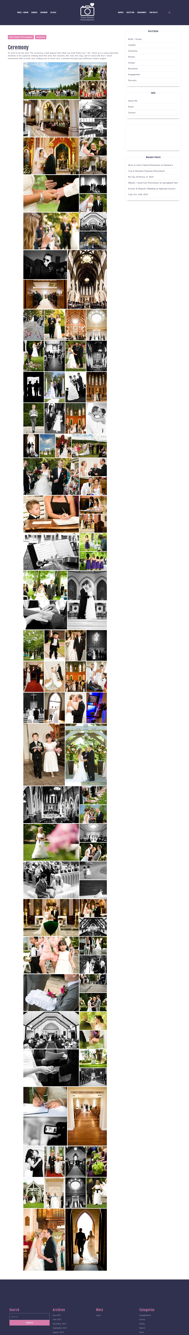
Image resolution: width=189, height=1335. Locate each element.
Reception (130, 12)
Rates (131, 106)
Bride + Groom (22, 12)
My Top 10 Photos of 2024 (140, 177)
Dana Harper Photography (21, 37)
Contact (132, 112)
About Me (132, 101)
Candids (34, 12)
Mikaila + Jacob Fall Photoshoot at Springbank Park (153, 182)
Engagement (141, 12)
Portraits (153, 12)
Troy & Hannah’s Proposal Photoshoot (146, 171)
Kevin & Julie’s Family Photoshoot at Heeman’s (150, 165)
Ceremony (44, 12)
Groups (121, 12)
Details (53, 12)
